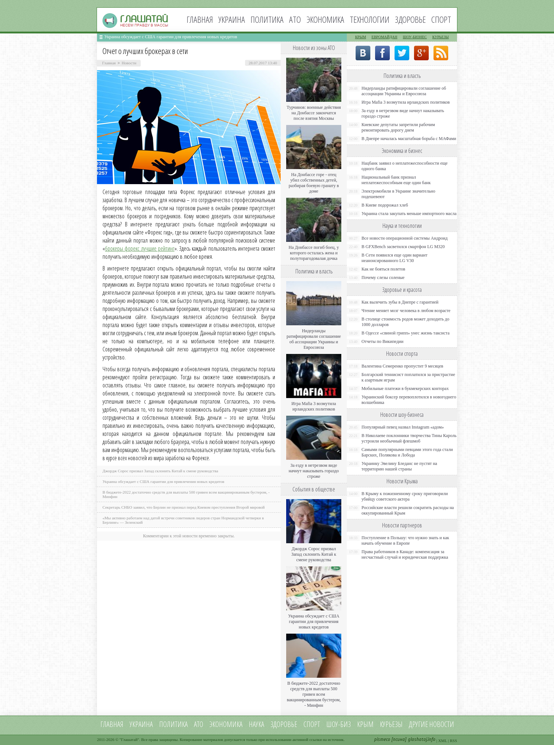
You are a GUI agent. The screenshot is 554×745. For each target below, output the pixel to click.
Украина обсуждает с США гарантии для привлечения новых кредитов (170, 36)
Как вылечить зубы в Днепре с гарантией (400, 302)
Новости (129, 63)
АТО (295, 19)
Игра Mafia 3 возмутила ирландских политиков (313, 406)
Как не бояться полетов (383, 269)
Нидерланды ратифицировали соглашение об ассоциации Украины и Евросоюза (314, 339)
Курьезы (440, 37)
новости (441, 724)
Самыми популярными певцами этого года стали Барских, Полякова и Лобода (407, 452)
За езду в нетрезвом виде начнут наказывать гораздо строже (314, 471)
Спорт (441, 19)
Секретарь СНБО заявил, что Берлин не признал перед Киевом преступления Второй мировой (183, 507)
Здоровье (410, 19)
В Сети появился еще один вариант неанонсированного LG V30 (394, 257)
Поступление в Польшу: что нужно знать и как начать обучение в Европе (405, 540)
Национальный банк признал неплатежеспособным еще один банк (396, 180)
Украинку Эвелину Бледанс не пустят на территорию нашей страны (399, 466)
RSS (453, 740)
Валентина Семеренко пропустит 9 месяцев (402, 366)
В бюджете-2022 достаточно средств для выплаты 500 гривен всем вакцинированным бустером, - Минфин (314, 694)
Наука (256, 724)
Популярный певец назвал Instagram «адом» (402, 427)
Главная (200, 19)
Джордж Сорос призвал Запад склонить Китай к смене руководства (160, 471)
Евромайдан (384, 37)
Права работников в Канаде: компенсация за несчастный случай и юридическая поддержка (404, 554)
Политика (267, 19)
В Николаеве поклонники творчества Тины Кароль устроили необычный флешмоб (408, 438)
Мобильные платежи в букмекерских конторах (405, 388)
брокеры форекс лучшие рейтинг (140, 248)
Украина (232, 19)
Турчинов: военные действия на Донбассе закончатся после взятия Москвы (314, 113)
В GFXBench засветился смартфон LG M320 (403, 246)
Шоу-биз (338, 724)
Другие (418, 724)
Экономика (325, 19)
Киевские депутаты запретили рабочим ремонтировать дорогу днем (398, 127)
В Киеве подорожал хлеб (384, 205)
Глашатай (129, 739)
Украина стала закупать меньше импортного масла (409, 213)
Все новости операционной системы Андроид (404, 238)
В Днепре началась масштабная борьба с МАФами (408, 138)
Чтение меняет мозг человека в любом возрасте (405, 310)
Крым (360, 37)
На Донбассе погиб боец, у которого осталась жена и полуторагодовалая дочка (313, 253)
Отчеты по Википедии (382, 341)
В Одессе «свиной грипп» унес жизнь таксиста (405, 333)
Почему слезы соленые (382, 277)
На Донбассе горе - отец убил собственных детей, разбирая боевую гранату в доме (314, 183)
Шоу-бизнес (415, 37)
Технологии (369, 19)
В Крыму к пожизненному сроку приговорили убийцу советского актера (404, 496)
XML (442, 740)
